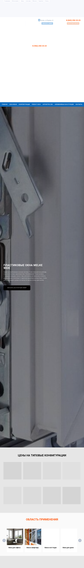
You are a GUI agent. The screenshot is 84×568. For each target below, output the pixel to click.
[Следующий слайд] (80, 540)
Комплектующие (24, 104)
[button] (47, 23)
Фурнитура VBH (48, 104)
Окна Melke (13, 104)
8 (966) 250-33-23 (39, 46)
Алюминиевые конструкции (64, 104)
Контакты (79, 104)
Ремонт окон (36, 104)
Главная (4, 104)
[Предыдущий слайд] (4, 540)
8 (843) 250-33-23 (73, 20)
